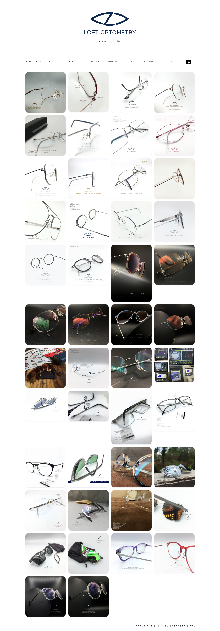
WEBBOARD (150, 62)
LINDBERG (72, 62)
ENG (130, 62)
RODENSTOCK (92, 62)
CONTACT (169, 62)
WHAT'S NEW (33, 62)
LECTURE (53, 62)
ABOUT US (111, 62)
